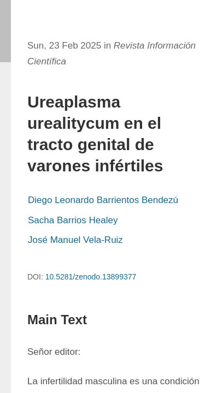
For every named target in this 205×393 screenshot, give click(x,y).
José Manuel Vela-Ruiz (75, 240)
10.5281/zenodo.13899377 (91, 276)
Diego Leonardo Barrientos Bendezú (103, 200)
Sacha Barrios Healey (73, 220)
